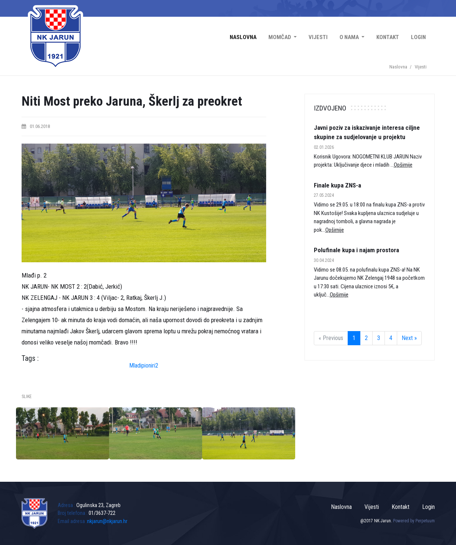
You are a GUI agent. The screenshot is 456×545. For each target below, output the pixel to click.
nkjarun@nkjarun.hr (107, 521)
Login (418, 37)
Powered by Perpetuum (414, 520)
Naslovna (243, 37)
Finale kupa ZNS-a (337, 185)
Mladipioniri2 (143, 365)
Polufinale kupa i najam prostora (356, 250)
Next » (409, 338)
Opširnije (403, 164)
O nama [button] (349, 37)
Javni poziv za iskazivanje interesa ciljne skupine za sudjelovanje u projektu (367, 132)
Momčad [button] (280, 37)
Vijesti (318, 37)
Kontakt (387, 37)
